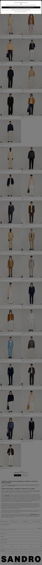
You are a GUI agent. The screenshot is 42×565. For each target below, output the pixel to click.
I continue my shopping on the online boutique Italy (21, 9)
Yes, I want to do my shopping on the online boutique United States (21, 7)
